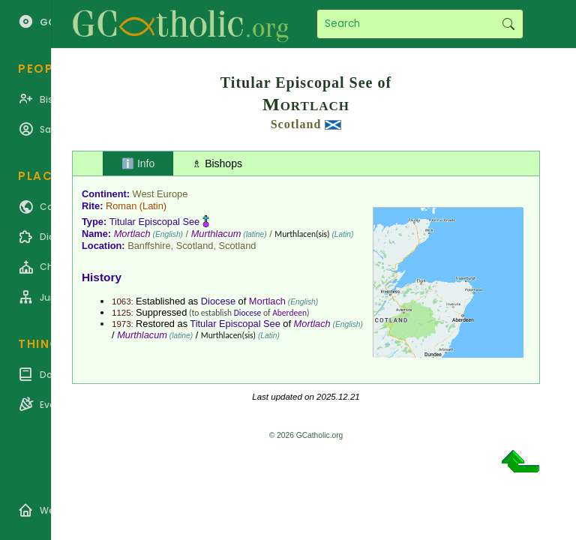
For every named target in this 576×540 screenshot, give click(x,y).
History (102, 277)
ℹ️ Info (138, 164)
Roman (121, 206)
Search (508, 24)
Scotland (296, 124)
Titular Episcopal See (155, 221)
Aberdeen (289, 313)
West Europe (160, 194)
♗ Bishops (217, 164)
